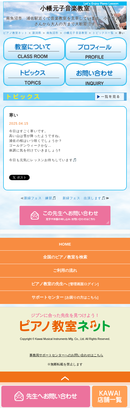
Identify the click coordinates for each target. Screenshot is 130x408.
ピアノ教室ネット (15, 32)
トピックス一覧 (103, 32)
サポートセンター (65, 297)
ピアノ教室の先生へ (65, 283)
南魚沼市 (53, 32)
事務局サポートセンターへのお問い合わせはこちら (66, 355)
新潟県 (36, 32)
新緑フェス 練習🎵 (40, 198)
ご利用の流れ (65, 270)
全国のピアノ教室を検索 (65, 257)
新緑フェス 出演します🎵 (84, 198)
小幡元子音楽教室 (76, 32)
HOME (65, 244)
